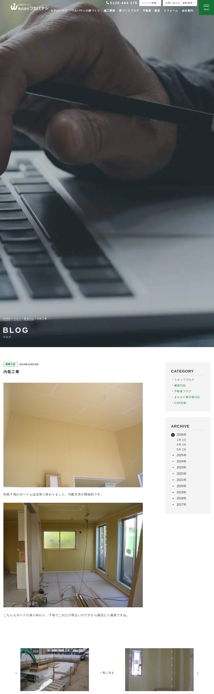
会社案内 (187, 10)
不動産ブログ (182, 391)
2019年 (181, 492)
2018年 (181, 498)
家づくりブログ (129, 10)
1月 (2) (181, 439)
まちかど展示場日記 (187, 397)
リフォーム (171, 10)
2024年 (181, 461)
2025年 (181, 455)
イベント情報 (149, 3)
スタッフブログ (184, 379)
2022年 (181, 473)
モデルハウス (59, 10)
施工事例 (109, 10)
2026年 (181, 434)
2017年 (181, 504)
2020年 (181, 486)
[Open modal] (206, 7)
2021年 (181, 479)
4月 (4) (181, 444)
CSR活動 (180, 402)
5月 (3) (181, 449)
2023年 (181, 467)
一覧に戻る (107, 672)
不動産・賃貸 (151, 10)
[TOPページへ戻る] (29, 7)
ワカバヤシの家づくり (85, 10)
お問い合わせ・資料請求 (179, 3)
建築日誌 (180, 385)
